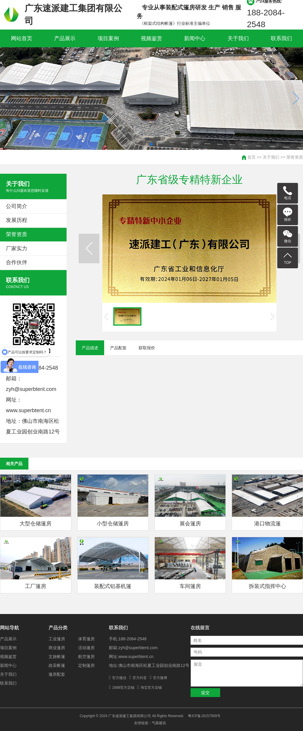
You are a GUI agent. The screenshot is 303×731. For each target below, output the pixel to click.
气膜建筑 (159, 723)
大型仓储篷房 (35, 524)
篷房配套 (57, 674)
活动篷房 (86, 647)
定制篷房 (86, 665)
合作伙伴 (16, 262)
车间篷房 (190, 586)
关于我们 (238, 38)
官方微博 (160, 678)
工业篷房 (57, 638)
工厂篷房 (35, 586)
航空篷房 (86, 656)
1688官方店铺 (123, 687)
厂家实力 (16, 248)
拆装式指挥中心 (267, 586)
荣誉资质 (294, 157)
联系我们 (281, 38)
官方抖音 (140, 678)
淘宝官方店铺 (151, 687)
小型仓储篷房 (113, 524)
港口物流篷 (267, 524)
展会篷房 (190, 524)
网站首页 (21, 38)
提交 (205, 692)
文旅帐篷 (57, 656)
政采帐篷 (57, 665)
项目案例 (108, 38)
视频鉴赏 (151, 38)
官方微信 (119, 678)
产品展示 (64, 38)
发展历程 (16, 220)
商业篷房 (57, 647)
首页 (251, 157)
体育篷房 (86, 638)
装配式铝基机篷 (112, 586)
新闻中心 (194, 38)
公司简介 (16, 206)
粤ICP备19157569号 (204, 716)
